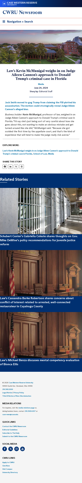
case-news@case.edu (10, 414)
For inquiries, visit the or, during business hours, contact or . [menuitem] (20, 411)
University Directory (10, 472)
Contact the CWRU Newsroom (14, 426)
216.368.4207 (30, 411)
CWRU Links (8, 458)
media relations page (26, 408)
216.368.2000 (7, 389)
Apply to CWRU (8, 462)
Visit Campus (7, 469)
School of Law (40, 153)
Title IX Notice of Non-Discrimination (16, 396)
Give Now (6, 466)
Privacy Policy (19, 393)
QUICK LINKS (9, 422)
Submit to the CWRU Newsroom (14, 436)
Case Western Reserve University (21, 383)
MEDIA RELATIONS (11, 403)
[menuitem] (41, 426)
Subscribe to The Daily (10, 433)
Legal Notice (7, 393)
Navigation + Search (17, 22)
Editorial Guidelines (9, 430)
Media (51, 153)
